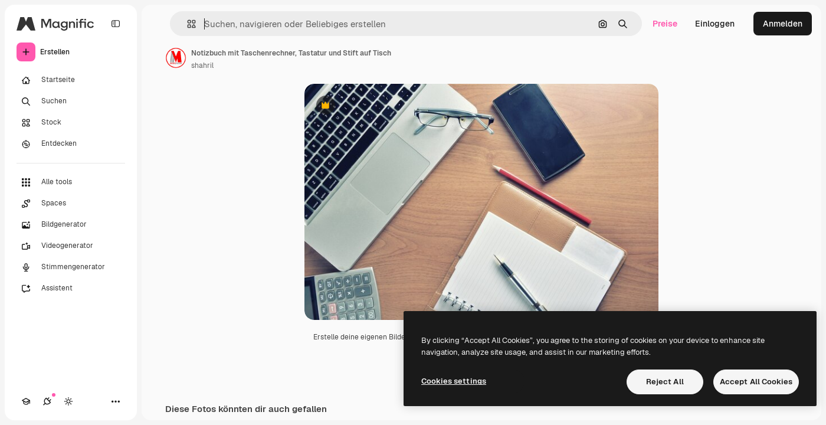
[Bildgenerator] (71, 224)
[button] (187, 23)
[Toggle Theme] (68, 401)
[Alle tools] (71, 182)
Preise (665, 23)
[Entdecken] (71, 144)
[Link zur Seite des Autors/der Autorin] (175, 57)
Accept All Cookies (756, 382)
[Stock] (71, 122)
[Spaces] (71, 203)
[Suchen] (71, 101)
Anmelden (782, 23)
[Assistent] (71, 288)
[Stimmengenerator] (71, 267)
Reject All (665, 382)
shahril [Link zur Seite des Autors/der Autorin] (202, 65)
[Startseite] (71, 80)
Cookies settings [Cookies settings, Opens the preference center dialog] (453, 381)
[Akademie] (26, 401)
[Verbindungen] (47, 401)
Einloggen (715, 23)
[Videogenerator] (71, 246)
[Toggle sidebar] (115, 23)
